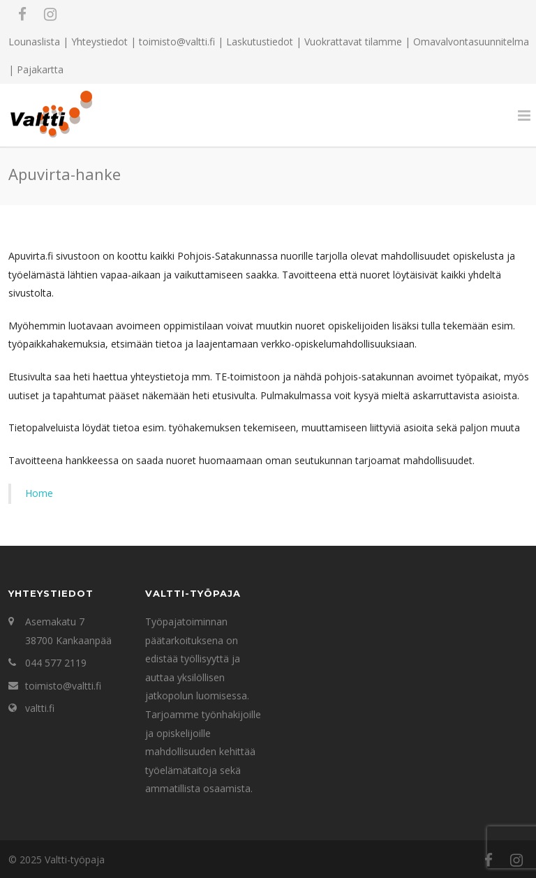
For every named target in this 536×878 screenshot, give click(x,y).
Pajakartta (40, 69)
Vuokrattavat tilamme (353, 41)
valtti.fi (39, 708)
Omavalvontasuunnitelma (471, 41)
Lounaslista (34, 41)
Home (39, 493)
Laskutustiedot (259, 41)
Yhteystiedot (99, 41)
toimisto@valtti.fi (63, 685)
